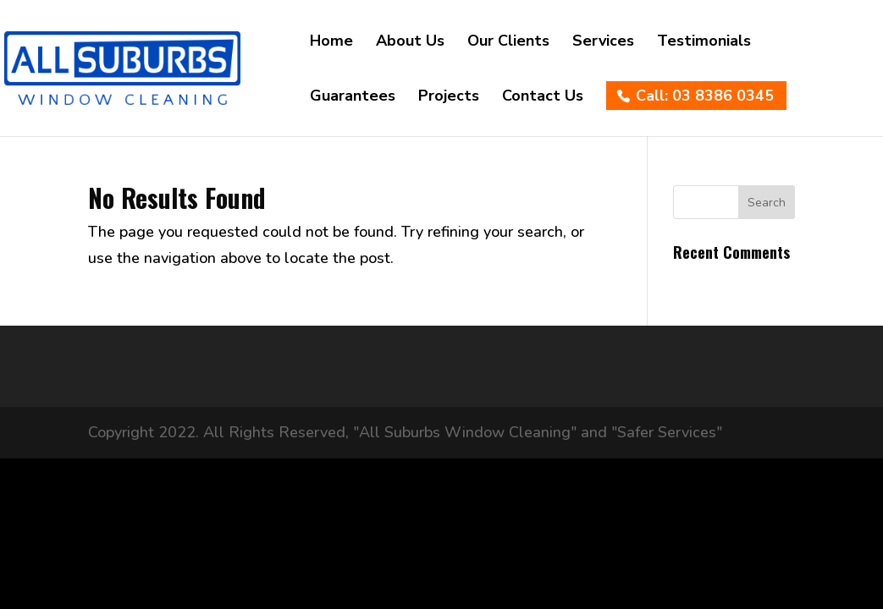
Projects (448, 98)
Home (331, 43)
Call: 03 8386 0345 (705, 95)
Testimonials (704, 43)
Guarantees (352, 98)
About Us (410, 43)
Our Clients (508, 43)
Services (603, 43)
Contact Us (542, 98)
